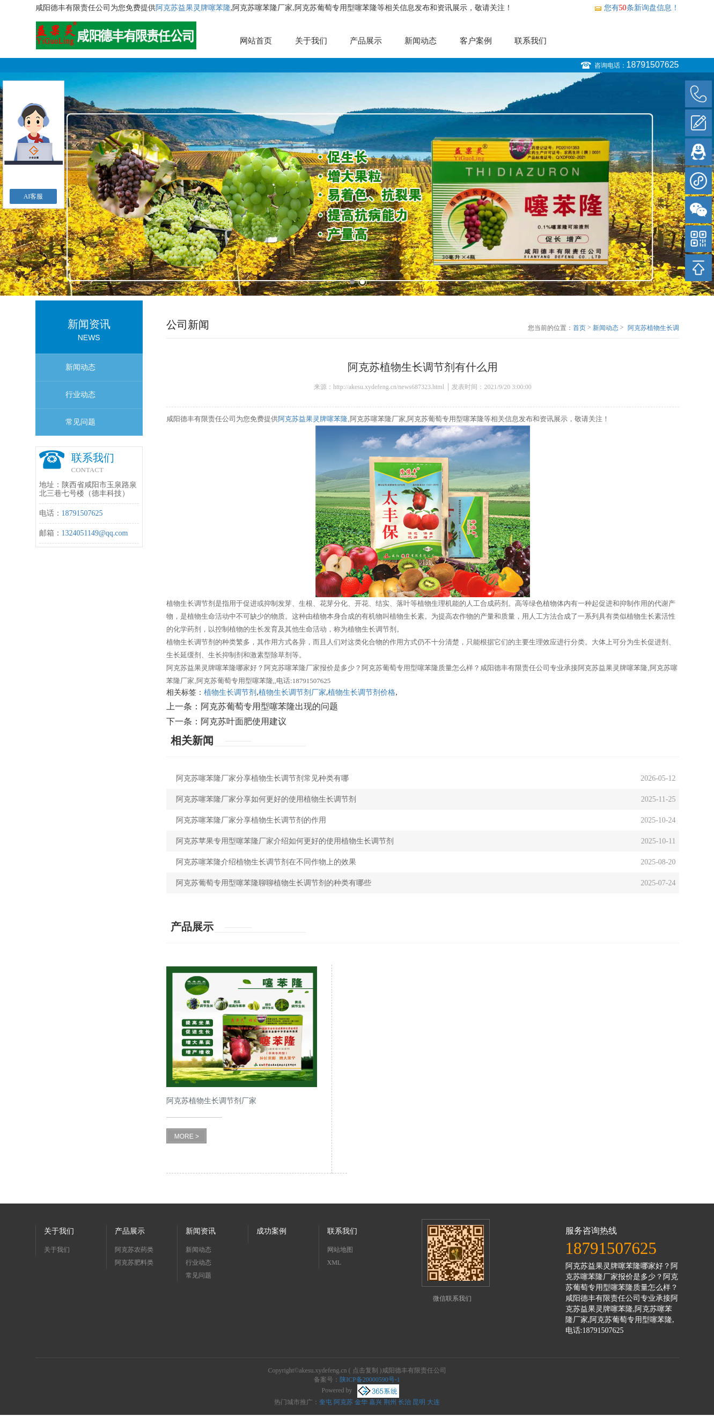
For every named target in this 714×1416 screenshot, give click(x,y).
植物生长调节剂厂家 (292, 692)
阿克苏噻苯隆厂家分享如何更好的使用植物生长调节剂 (266, 799)
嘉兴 (375, 1402)
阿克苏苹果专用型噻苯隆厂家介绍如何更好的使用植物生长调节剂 (285, 841)
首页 (579, 328)
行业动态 (80, 395)
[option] (357, 184)
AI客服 (33, 196)
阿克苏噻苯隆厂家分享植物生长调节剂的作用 (251, 820)
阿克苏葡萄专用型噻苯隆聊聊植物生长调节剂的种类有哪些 (273, 883)
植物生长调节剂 (230, 692)
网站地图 (340, 1249)
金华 (361, 1402)
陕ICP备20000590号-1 (370, 1379)
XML (334, 1262)
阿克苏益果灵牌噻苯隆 (193, 8)
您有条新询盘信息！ (636, 8)
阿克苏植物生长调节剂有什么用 (653, 328)
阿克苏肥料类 (134, 1262)
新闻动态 (420, 40)
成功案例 (271, 1231)
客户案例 (476, 40)
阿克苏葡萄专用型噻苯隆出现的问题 (269, 706)
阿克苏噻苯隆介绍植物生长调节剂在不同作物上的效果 (266, 862)
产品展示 (366, 40)
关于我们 (311, 40)
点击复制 (365, 1370)
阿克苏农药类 (134, 1249)
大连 (433, 1402)
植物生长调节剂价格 (361, 692)
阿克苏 (343, 1402)
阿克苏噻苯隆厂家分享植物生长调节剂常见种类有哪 (262, 778)
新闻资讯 (201, 1231)
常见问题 (80, 422)
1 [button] (352, 282)
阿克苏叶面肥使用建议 (243, 721)
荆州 (390, 1402)
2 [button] (362, 282)
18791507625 (653, 64)
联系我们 (530, 40)
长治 (404, 1402)
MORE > (186, 1136)
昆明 (419, 1402)
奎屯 (325, 1402)
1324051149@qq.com (95, 533)
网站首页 (256, 40)
